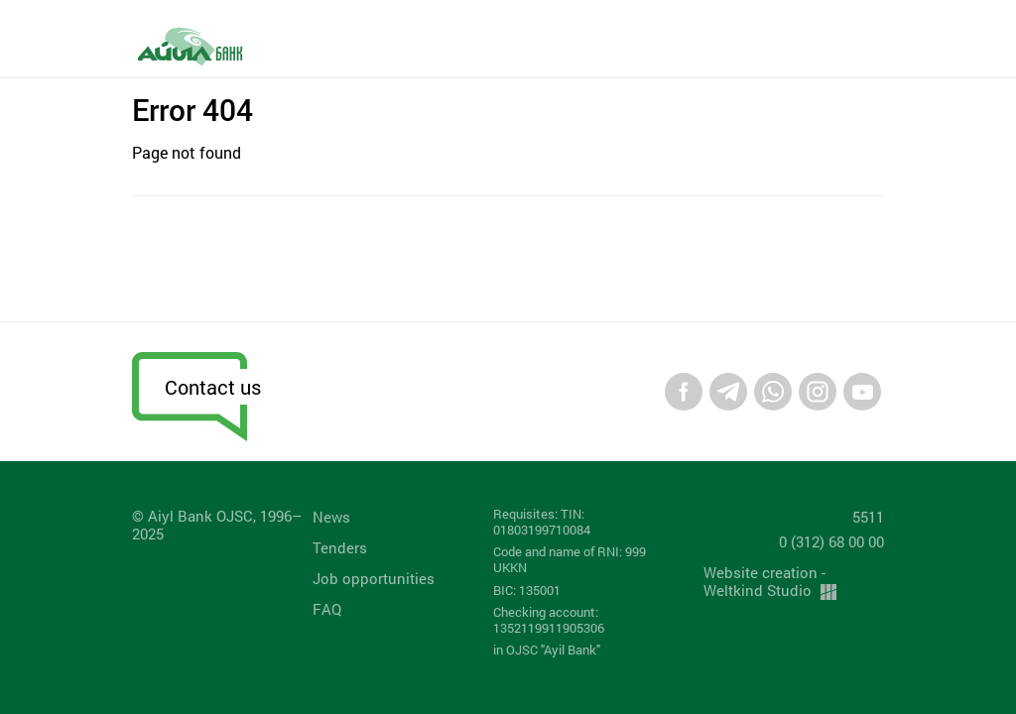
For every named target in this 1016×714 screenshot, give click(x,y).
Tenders (340, 547)
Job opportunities (374, 578)
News (331, 517)
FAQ (327, 609)
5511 (868, 517)
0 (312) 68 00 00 (831, 541)
